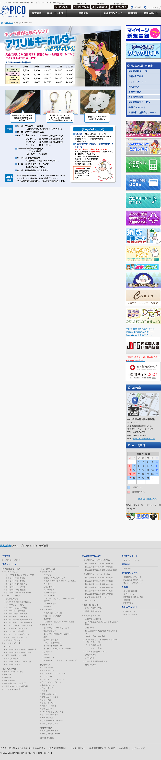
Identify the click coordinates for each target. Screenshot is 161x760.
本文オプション (48, 609)
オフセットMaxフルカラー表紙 (18, 593)
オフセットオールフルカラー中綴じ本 (21, 649)
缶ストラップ (47, 688)
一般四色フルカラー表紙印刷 (16, 686)
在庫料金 (7, 674)
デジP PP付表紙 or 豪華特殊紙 (18, 602)
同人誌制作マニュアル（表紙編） (97, 560)
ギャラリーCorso (130, 614)
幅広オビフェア (50, 631)
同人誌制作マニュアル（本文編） (97, 574)
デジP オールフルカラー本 (16, 617)
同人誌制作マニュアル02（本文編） (99, 581)
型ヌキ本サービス (51, 640)
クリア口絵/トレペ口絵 (13, 672)
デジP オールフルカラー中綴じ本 (19, 622)
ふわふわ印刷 (49, 587)
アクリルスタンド (49, 694)
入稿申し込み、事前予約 (95, 636)
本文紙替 (47, 619)
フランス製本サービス (53, 643)
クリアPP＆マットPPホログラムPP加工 (60, 581)
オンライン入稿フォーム (133, 583)
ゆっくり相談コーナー (51, 734)
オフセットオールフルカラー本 (18, 652)
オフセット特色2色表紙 (15, 578)
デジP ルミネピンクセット (16, 628)
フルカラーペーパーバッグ (53, 721)
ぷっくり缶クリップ (50, 724)
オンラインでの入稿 (93, 648)
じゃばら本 (48, 652)
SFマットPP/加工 (51, 596)
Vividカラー (48, 584)
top (2, 23)
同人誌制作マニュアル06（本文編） (99, 594)
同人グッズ (9, 23)
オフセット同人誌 (11, 572)
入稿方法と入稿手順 (12, 560)
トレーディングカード (51, 715)
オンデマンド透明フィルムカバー (57, 649)
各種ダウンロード (137, 107)
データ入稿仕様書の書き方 (96, 661)
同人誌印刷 (5, 545)
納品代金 (7, 677)
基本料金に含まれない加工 (15, 683)
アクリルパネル (48, 709)
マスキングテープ (49, 670)
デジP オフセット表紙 (15, 605)
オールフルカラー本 (12, 643)
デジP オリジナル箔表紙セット (19, 620)
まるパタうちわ (48, 703)
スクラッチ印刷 (50, 593)
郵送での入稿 (90, 665)
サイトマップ (154, 7)
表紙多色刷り (9, 680)
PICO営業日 (128, 603)
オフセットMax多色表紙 (15, 590)
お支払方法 (89, 658)
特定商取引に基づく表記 (133, 597)
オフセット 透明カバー (53, 646)
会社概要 (127, 600)
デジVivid (47, 575)
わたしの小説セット (14, 659)
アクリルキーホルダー (51, 697)
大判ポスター (47, 667)
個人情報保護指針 (130, 591)
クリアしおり (47, 676)
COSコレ (9, 646)
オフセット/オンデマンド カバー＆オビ (60, 660)
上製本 (46, 637)
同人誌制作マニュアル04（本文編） (99, 587)
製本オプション (48, 625)
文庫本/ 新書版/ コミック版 (15, 655)
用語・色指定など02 (93, 611)
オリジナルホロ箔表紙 (15, 631)
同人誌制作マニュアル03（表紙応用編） (101, 570)
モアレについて (91, 600)
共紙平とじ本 (49, 657)
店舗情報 (127, 568)
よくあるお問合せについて (96, 652)
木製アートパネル (49, 706)
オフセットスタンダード (16, 587)
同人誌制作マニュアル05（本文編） (99, 591)
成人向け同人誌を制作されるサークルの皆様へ (22, 748)
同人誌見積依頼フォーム (133, 580)
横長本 (46, 654)
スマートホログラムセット (16, 637)
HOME (137, 7)
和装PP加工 (48, 607)
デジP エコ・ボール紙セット (17, 634)
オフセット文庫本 (13, 664)
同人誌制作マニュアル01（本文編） (99, 577)
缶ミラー (45, 691)
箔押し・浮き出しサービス (54, 578)
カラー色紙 (46, 700)
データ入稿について (93, 645)
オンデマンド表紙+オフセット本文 (20, 575)
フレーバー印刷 (50, 604)
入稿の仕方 (89, 628)
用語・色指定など (91, 605)
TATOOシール (47, 718)
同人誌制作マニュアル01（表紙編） (99, 563)
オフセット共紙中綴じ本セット (18, 584)
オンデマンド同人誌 (12, 596)
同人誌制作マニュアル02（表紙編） (99, 567)
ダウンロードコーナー (132, 560)
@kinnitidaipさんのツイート (139, 335)
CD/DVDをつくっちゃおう (52, 712)
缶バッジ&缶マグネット (51, 682)
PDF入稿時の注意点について (97, 597)
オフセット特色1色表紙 (15, 581)
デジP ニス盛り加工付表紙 (16, 608)
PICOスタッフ (129, 611)
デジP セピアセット (14, 640)
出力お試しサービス (50, 731)
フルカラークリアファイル (53, 679)
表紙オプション (48, 572)
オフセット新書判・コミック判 (18, 662)
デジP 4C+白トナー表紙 (15, 611)
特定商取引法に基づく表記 (102, 748)
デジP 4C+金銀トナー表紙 (16, 614)
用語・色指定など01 (93, 608)
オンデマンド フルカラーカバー (57, 628)
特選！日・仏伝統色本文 (53, 616)
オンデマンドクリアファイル (53, 673)
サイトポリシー (129, 594)
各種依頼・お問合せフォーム (142, 112)
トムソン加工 (49, 590)
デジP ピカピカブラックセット (19, 625)
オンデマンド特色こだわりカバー (57, 634)
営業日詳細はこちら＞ (148, 499)
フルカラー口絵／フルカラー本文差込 (59, 622)
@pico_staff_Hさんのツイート (140, 329)
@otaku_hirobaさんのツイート (140, 332)
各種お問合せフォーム (132, 577)
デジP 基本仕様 (12, 599)
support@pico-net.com (144, 438)
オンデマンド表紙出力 (13, 689)
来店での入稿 (90, 655)
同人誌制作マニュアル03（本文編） (99, 584)
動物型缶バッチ (48, 685)
